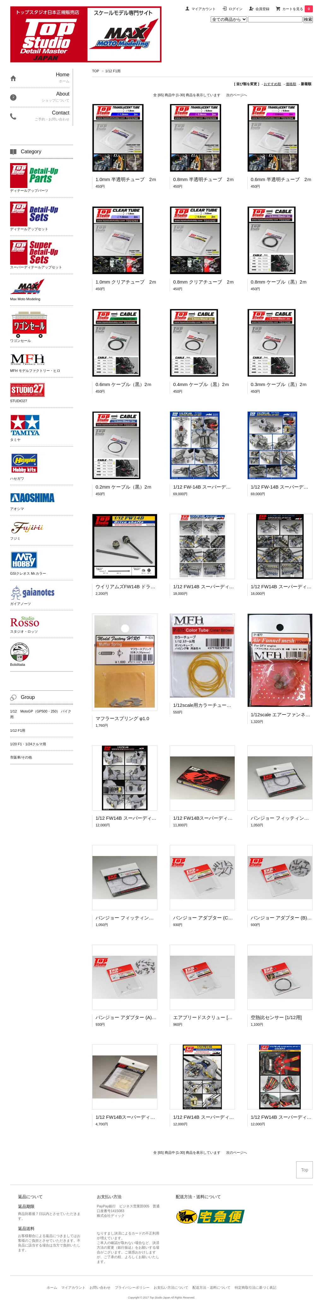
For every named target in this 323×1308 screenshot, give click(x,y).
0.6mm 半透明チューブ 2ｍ (281, 179)
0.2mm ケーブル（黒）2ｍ (124, 487)
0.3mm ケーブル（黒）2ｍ (279, 384)
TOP (95, 71)
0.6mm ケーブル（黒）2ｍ (124, 384)
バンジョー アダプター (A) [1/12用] (133, 1017)
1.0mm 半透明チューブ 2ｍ (126, 179)
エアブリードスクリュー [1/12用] (208, 1017)
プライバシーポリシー (132, 1287)
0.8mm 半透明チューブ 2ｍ (203, 179)
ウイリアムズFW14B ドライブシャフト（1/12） (146, 586)
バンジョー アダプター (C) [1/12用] (210, 917)
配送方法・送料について (211, 1287)
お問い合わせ (100, 1287)
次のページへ (236, 95)
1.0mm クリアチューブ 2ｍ (126, 281)
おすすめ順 (272, 84)
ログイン (236, 9)
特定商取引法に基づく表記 (255, 1287)
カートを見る (297, 9)
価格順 (291, 84)
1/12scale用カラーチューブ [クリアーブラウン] (223, 705)
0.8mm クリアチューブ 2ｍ (203, 281)
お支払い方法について (171, 1287)
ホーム (52, 1287)
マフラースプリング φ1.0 (122, 718)
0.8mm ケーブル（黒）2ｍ (279, 281)
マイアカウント (203, 9)
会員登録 (262, 9)
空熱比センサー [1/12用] (276, 1017)
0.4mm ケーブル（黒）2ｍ (201, 384)
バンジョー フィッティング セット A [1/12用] (143, 917)
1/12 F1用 (112, 71)
